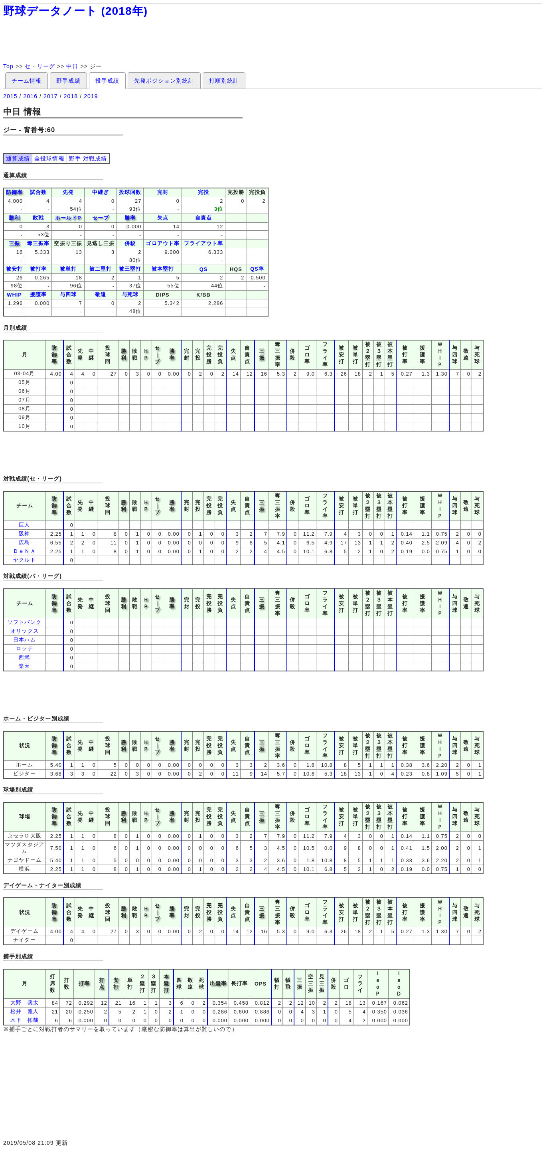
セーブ (100, 218)
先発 (68, 192)
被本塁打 (163, 269)
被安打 (14, 269)
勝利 (14, 218)
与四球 (68, 294)
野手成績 (68, 80)
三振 (14, 243)
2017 (50, 96)
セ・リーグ (40, 66)
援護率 (38, 294)
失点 (162, 218)
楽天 (24, 666)
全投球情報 (49, 158)
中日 (72, 66)
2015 (10, 96)
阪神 (24, 533)
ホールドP (68, 218)
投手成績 (107, 80)
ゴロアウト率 (162, 243)
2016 (31, 96)
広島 (24, 542)
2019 (91, 96)
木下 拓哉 (24, 1020)
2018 (71, 96)
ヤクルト (24, 560)
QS (203, 269)
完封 (162, 192)
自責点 (203, 218)
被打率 (38, 269)
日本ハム (24, 640)
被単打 (68, 269)
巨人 (24, 525)
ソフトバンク (24, 622)
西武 (24, 657)
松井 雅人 (24, 1011)
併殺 (130, 243)
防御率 (14, 192)
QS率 (257, 269)
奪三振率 (38, 243)
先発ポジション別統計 (164, 80)
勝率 (130, 218)
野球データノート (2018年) (75, 11)
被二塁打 (100, 269)
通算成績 (18, 158)
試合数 (38, 192)
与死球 (130, 294)
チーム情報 (26, 80)
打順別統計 (224, 80)
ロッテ (24, 648)
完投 (203, 192)
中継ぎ (100, 192)
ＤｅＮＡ (24, 551)
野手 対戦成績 (88, 158)
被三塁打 (130, 269)
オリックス (24, 631)
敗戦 (38, 218)
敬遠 (100, 294)
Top (8, 66)
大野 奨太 (24, 1003)
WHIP (14, 295)
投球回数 (130, 192)
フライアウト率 (203, 243)
